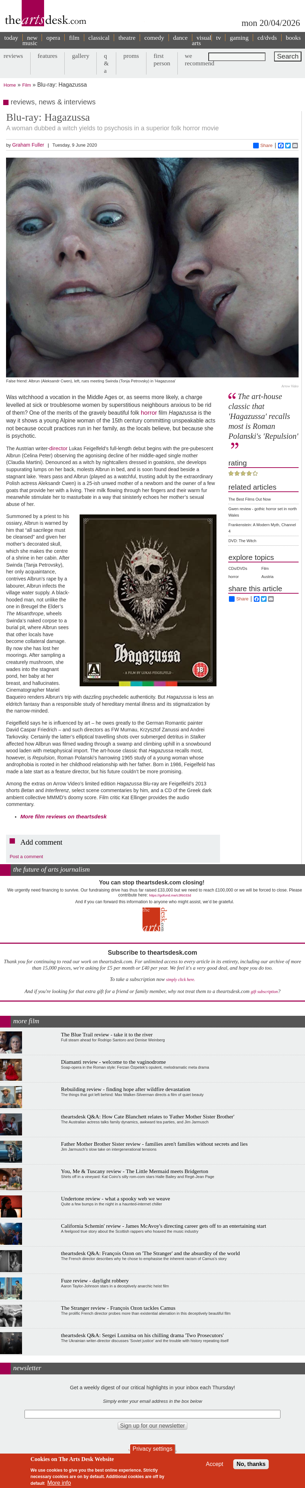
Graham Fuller (28, 145)
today (11, 37)
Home (10, 85)
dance (180, 37)
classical (99, 37)
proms (131, 55)
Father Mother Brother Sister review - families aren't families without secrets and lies (154, 1144)
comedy (154, 37)
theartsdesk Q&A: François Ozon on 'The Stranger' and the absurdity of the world (150, 1253)
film (74, 37)
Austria (267, 576)
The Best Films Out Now (249, 499)
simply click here (180, 979)
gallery (80, 55)
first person (162, 59)
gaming (239, 37)
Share (263, 145)
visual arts (202, 40)
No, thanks (251, 1464)
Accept (214, 1464)
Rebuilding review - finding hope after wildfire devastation (126, 1089)
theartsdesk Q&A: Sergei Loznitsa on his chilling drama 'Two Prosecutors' (142, 1335)
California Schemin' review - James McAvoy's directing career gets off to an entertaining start (163, 1226)
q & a (106, 63)
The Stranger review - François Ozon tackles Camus (118, 1308)
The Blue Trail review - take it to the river (107, 1034)
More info (59, 1483)
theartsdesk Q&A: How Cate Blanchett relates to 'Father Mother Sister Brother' (148, 1116)
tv (218, 37)
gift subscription (264, 992)
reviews (13, 55)
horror (149, 412)
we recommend (199, 59)
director (58, 448)
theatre (126, 37)
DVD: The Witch (242, 541)
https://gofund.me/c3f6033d (170, 895)
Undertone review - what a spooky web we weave (115, 1198)
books (293, 37)
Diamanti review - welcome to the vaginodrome (113, 1062)
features (48, 55)
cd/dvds (267, 37)
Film (26, 85)
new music (29, 40)
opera (53, 37)
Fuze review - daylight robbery (95, 1280)
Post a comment (26, 856)
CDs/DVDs (237, 568)
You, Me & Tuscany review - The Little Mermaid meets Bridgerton (134, 1171)
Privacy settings (152, 1449)
